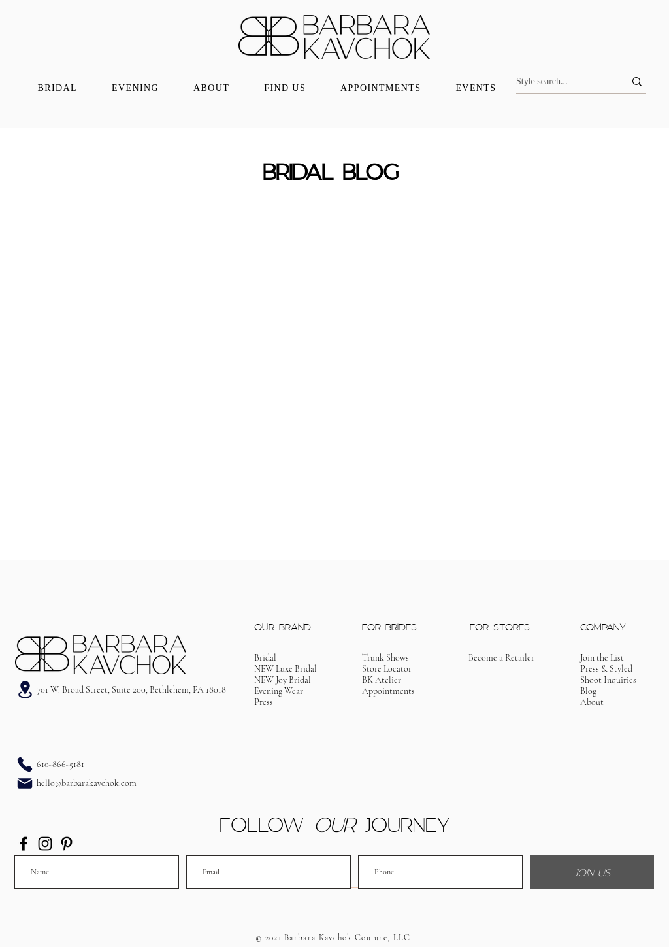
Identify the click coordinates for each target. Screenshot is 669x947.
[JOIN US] (592, 872)
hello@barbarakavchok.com (87, 783)
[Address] (24, 690)
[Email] (24, 783)
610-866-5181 (60, 764)
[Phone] (24, 764)
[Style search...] (560, 82)
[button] (388, 691)
